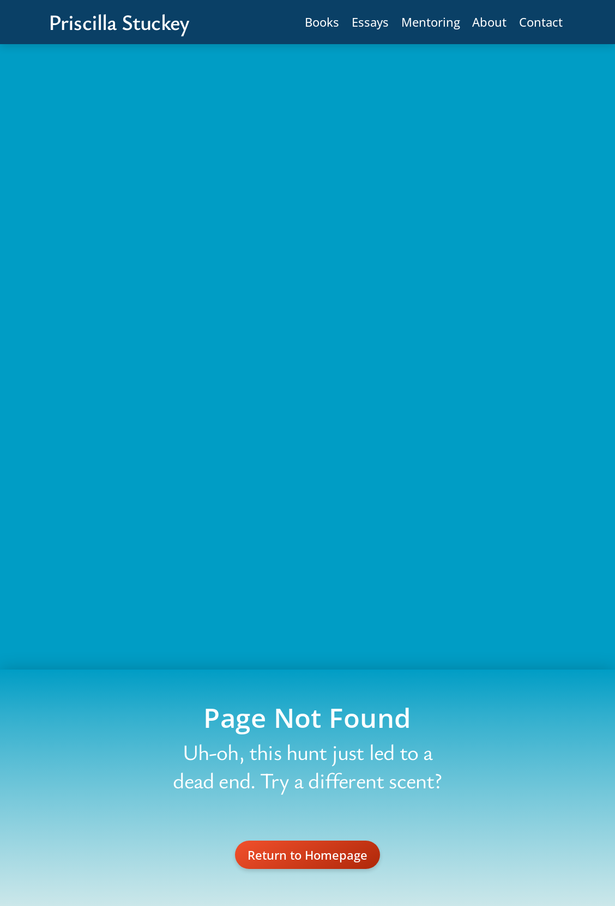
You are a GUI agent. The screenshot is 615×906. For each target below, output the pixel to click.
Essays (370, 22)
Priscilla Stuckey (119, 22)
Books (322, 22)
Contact (541, 22)
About (489, 22)
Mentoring (430, 22)
